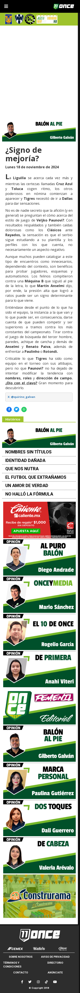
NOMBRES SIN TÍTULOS (28, 451)
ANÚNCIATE (55, 972)
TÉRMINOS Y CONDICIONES (12, 964)
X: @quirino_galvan (21, 397)
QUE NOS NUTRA (22, 468)
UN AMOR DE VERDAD (26, 485)
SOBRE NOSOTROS (20, 956)
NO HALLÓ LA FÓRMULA (29, 494)
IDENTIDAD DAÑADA (25, 460)
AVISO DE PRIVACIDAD (55, 956)
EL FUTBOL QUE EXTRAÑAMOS (35, 477)
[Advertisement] (40, 71)
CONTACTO (20, 972)
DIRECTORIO (55, 962)
